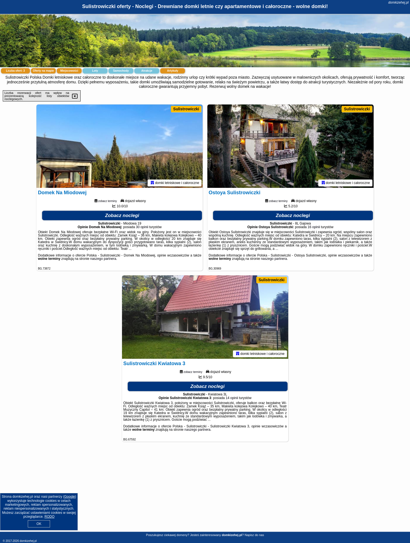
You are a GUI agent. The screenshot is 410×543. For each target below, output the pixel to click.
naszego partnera (103, 259)
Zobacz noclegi (122, 215)
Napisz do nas (254, 535)
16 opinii (314, 227)
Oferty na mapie (43, 70)
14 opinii (232, 398)
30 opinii (142, 227)
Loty (95, 70)
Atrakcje (146, 70)
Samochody (121, 70)
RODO (49, 517)
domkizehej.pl (398, 2)
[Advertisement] (205, 491)
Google (69, 497)
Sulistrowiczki (186, 109)
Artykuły (172, 70)
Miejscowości (69, 70)
